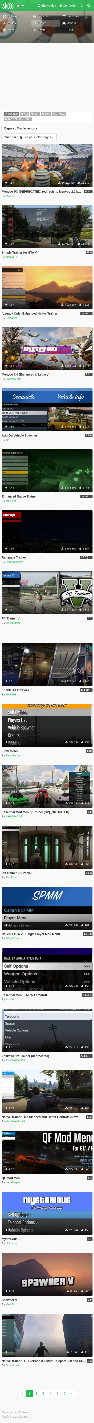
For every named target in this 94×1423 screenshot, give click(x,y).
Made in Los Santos (15, 1416)
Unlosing (11, 1243)
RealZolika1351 (15, 1060)
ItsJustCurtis (13, 378)
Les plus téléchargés (29, 137)
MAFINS (11, 196)
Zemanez (11, 317)
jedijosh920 (13, 622)
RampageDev (14, 561)
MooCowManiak (16, 1121)
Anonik (10, 999)
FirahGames (13, 755)
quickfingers (13, 1182)
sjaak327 (11, 256)
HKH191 (11, 694)
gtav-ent (11, 500)
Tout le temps (20, 128)
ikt (7, 439)
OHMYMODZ (14, 816)
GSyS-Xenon (14, 938)
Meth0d (10, 1304)
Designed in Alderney (16, 1412)
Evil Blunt (11, 877)
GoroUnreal (13, 1365)
